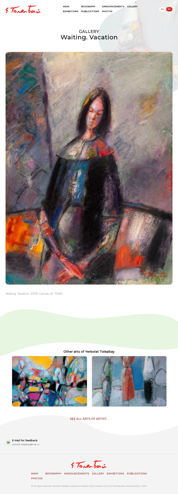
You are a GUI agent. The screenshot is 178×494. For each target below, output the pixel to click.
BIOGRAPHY (88, 6)
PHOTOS (107, 11)
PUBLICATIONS (90, 11)
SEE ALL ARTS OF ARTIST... (89, 418)
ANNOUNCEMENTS (113, 6)
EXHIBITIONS (70, 11)
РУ (169, 9)
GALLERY (132, 6)
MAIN (66, 6)
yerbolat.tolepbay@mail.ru (25, 444)
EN (162, 9)
